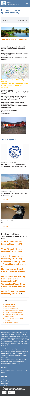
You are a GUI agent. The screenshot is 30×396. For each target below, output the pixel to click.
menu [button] (27, 4)
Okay (4, 392)
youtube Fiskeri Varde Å (10, 322)
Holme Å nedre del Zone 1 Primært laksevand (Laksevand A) (14, 271)
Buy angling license (9, 307)
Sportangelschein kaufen (10, 308)
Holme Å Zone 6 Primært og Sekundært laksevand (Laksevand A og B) (13, 278)
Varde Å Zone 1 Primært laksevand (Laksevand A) (11, 242)
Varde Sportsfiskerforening (13, 3)
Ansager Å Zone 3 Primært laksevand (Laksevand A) (12, 257)
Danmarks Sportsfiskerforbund (12, 312)
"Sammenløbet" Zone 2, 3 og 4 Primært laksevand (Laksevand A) (14, 286)
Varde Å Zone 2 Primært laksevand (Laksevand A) (11, 250)
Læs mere (4, 170)
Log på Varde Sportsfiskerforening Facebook (13, 319)
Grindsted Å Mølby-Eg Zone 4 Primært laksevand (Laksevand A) (14, 263)
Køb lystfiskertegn (9, 305)
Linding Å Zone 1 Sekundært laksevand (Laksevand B (13, 292)
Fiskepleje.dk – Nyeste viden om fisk (13, 310)
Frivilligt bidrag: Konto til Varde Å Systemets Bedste (13, 315)
